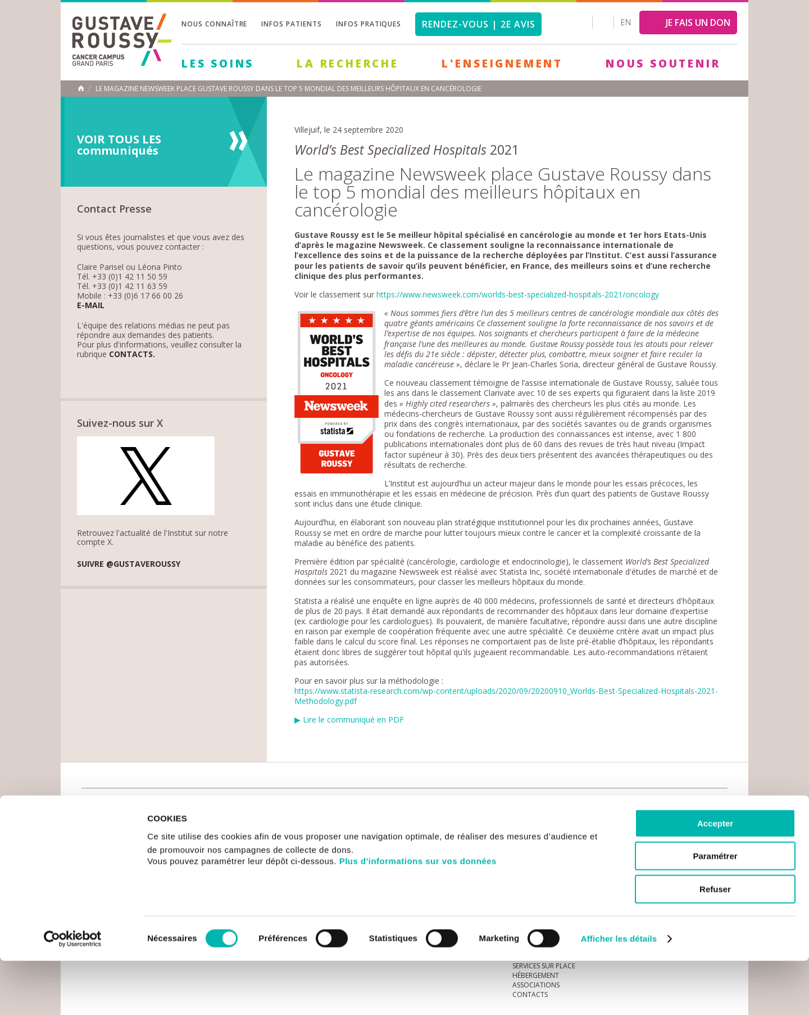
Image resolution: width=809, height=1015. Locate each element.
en (626, 22)
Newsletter (610, 811)
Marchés (418, 805)
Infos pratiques (368, 24)
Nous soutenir (663, 63)
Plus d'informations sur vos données (418, 915)
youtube (666, 806)
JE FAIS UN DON (698, 22)
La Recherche (348, 63)
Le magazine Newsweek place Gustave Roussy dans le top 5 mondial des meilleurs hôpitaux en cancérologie (288, 88)
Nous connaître (214, 24)
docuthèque (350, 805)
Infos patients (291, 24)
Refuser (715, 943)
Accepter (715, 877)
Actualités (116, 805)
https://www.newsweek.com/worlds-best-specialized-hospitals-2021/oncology (517, 294)
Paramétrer (715, 910)
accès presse (188, 805)
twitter (701, 806)
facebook (718, 806)
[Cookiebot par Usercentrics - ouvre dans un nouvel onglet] (73, 993)
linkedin (684, 806)
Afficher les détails (619, 993)
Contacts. (132, 354)
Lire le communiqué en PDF (353, 719)
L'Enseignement (502, 63)
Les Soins (217, 63)
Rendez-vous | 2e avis (478, 24)
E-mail (90, 305)
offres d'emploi (269, 805)
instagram (649, 806)
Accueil (81, 88)
